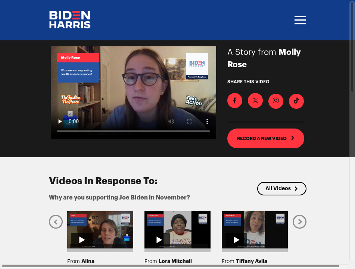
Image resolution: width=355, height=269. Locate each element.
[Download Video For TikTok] (296, 101)
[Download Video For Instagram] (275, 101)
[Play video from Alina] (100, 229)
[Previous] (56, 222)
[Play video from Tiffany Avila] (255, 229)
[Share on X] (255, 100)
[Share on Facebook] (234, 100)
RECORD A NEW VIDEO (266, 138)
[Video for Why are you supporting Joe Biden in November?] (133, 92)
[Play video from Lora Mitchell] (177, 229)
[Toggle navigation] (299, 20)
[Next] (299, 222)
